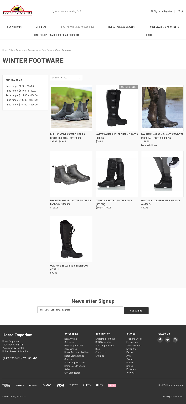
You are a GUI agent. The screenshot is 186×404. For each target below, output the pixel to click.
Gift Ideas (41, 27)
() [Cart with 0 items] (181, 11)
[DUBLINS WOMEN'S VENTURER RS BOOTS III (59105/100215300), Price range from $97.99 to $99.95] (71, 108)
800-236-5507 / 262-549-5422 (21, 357)
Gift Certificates (72, 372)
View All (130, 372)
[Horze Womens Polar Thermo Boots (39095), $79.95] (116, 108)
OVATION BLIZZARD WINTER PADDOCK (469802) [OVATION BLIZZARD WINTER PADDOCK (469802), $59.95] (160, 202)
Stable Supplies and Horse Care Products (56, 35)
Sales (149, 35)
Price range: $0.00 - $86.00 (20, 86)
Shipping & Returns (105, 338)
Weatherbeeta (133, 345)
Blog (97, 348)
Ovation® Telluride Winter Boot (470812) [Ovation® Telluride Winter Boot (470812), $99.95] (69, 267)
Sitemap (99, 355)
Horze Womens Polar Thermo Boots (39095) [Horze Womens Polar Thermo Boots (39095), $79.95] (117, 136)
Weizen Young (177, 396)
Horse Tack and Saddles (121, 27)
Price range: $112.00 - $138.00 (22, 95)
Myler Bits (131, 348)
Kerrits (129, 351)
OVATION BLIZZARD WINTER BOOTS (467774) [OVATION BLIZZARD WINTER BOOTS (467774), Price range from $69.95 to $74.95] (114, 202)
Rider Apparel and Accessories (77, 27)
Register (168, 11)
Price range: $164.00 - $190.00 (22, 104)
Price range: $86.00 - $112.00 (21, 90)
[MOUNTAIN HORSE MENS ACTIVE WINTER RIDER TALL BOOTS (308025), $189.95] (162, 108)
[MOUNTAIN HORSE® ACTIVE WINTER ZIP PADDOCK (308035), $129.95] (71, 174)
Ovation (130, 358)
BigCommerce (19, 396)
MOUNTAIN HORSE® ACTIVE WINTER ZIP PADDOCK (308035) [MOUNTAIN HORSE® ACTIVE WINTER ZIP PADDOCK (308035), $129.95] (70, 202)
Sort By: (55, 77)
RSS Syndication (103, 341)
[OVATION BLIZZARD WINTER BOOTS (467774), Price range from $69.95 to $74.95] (116, 174)
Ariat (128, 355)
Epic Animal (132, 341)
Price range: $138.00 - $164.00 (22, 99)
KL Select (131, 368)
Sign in (157, 11)
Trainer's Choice (134, 338)
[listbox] (71, 77)
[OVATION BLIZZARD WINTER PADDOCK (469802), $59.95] (162, 174)
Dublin (129, 361)
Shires (129, 365)
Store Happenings (104, 345)
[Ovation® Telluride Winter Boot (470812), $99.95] (71, 239)
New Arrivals (14, 27)
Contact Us (101, 351)
